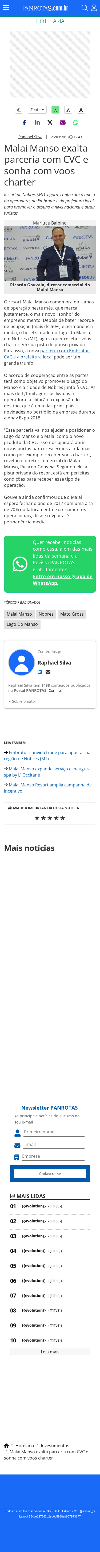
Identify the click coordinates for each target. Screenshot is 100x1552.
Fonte (37, 109)
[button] (25, 122)
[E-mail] (48, 672)
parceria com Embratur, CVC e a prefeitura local (47, 354)
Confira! (55, 690)
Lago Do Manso (22, 624)
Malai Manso (19, 614)
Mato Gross (72, 614)
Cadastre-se (50, 1173)
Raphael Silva (30, 136)
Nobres (46, 614)
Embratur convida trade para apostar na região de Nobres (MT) (47, 756)
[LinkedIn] (40, 672)
